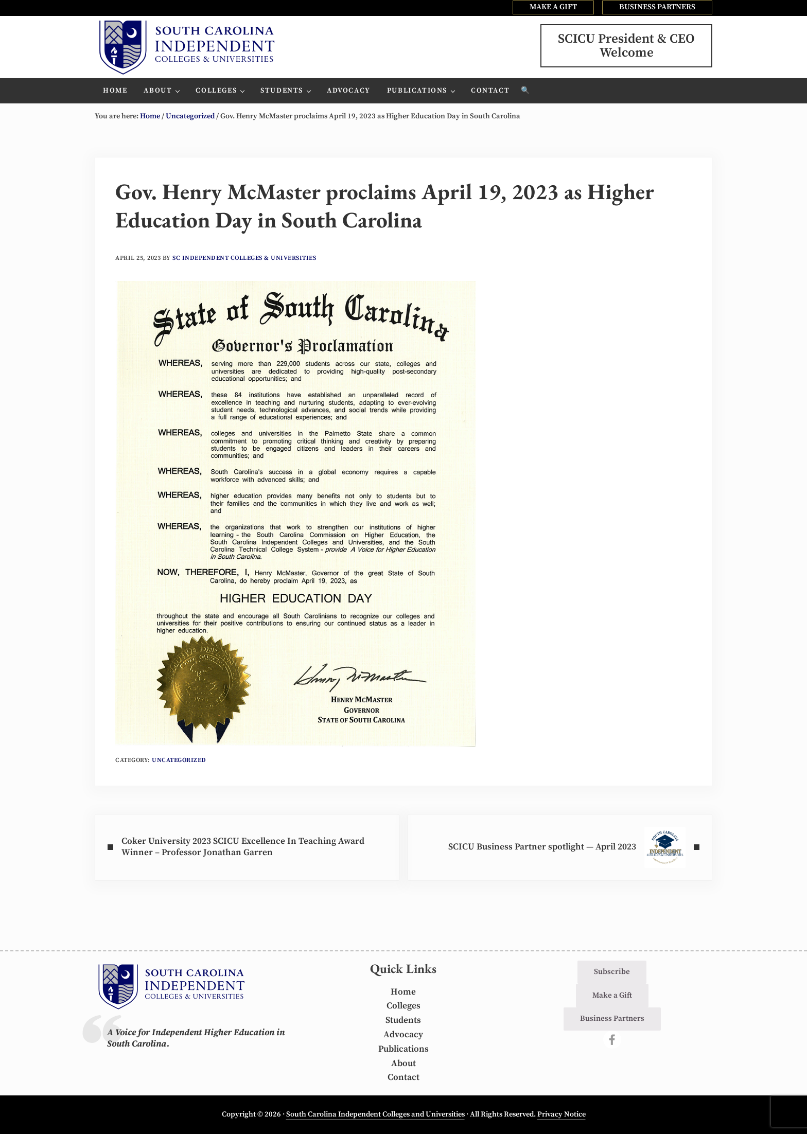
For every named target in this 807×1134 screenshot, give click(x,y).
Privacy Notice (561, 1114)
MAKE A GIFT (553, 7)
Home (403, 992)
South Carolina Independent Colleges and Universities (375, 1114)
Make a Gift (612, 995)
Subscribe (612, 972)
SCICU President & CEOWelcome (626, 46)
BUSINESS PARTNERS (657, 7)
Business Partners (612, 1018)
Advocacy (403, 1034)
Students (403, 1020)
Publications (403, 1049)
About (403, 1063)
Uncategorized (179, 760)
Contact (403, 1077)
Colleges (403, 1006)
